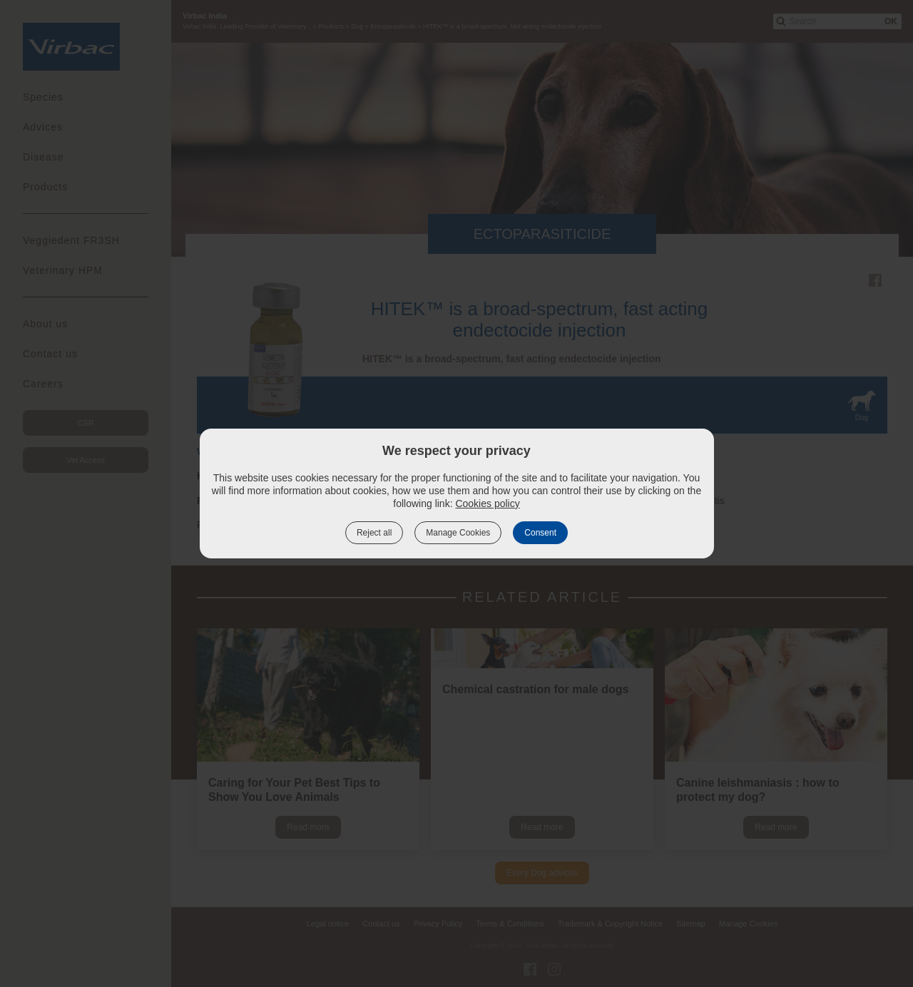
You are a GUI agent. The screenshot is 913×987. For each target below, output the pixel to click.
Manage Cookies (458, 533)
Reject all (374, 533)
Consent (540, 533)
